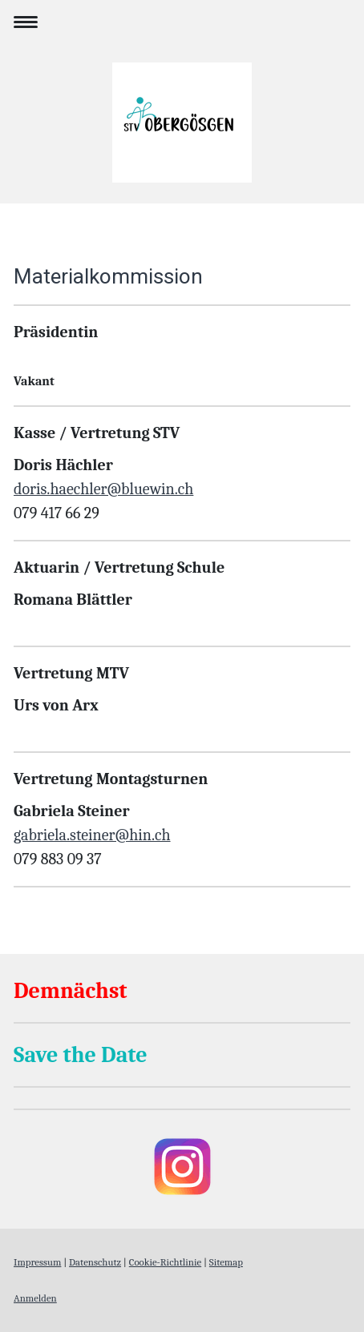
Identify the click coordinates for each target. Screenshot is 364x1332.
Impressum (37, 1262)
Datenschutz (95, 1262)
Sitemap (226, 1262)
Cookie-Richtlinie (165, 1262)
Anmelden (35, 1298)
